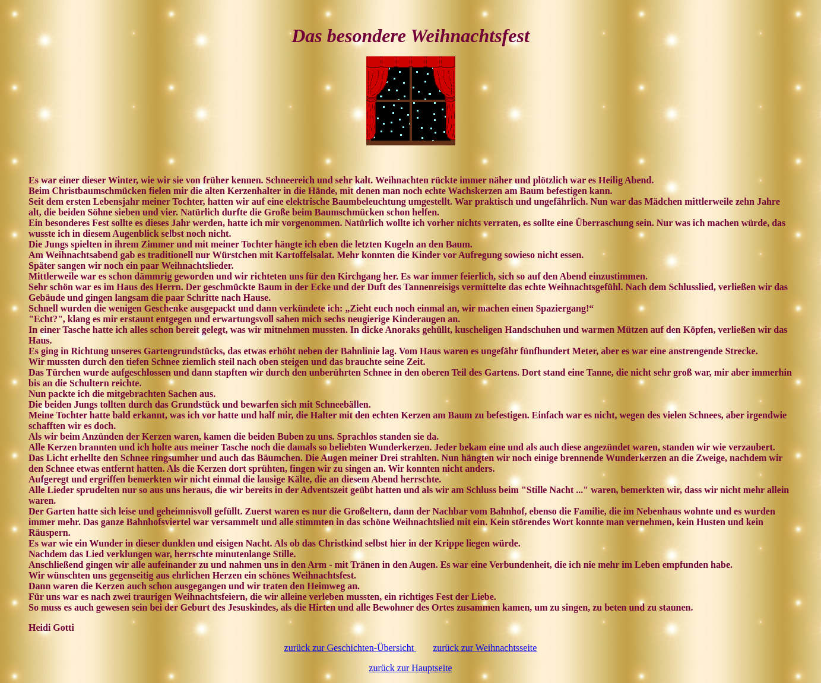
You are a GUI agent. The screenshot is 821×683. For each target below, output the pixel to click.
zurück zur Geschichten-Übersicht (350, 648)
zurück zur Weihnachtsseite (485, 648)
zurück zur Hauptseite (410, 668)
